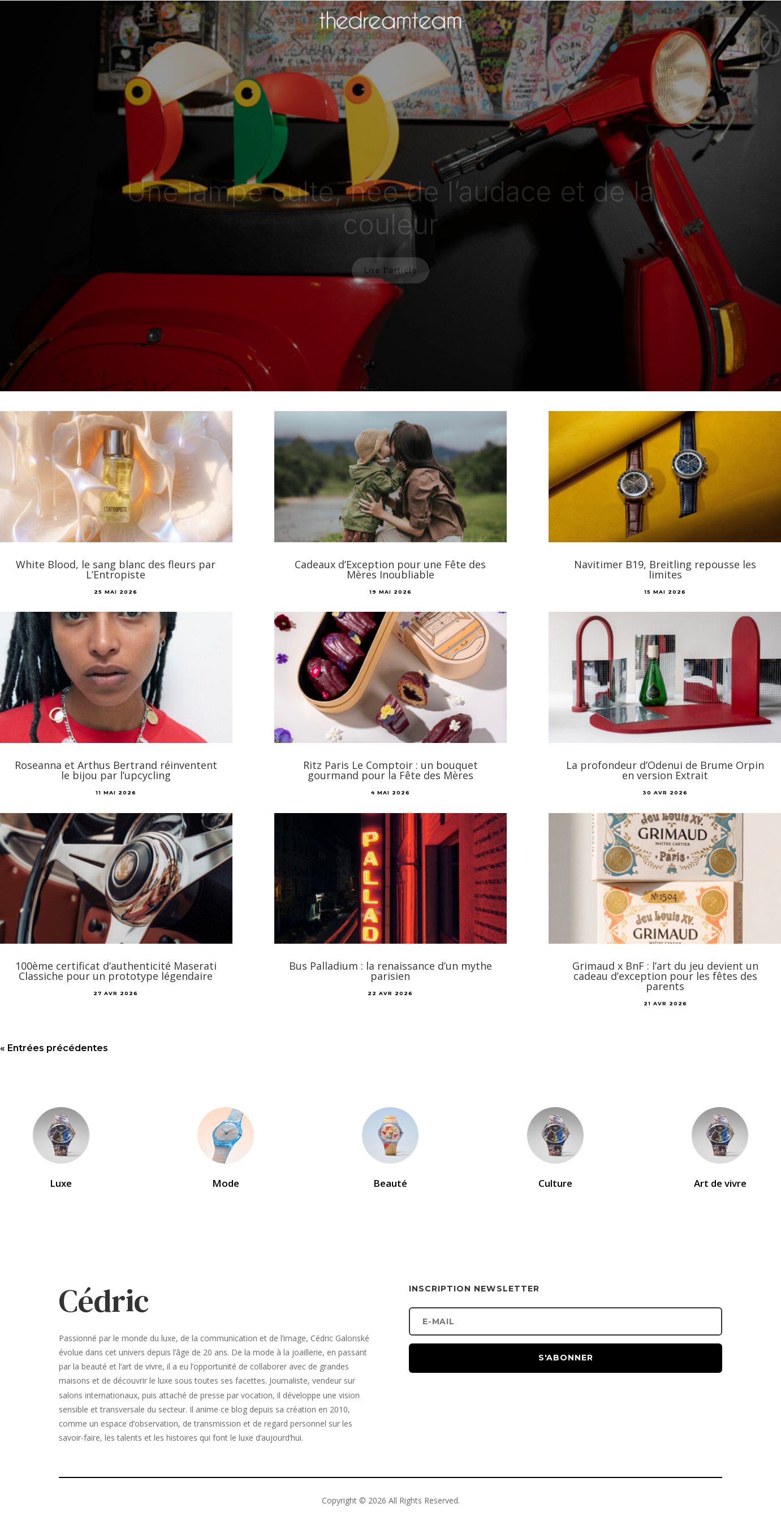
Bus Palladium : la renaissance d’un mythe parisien (390, 971)
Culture (555, 1183)
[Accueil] (390, 37)
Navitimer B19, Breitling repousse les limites (665, 569)
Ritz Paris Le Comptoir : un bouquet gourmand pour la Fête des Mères (390, 770)
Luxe (61, 1183)
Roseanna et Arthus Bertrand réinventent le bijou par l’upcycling (116, 770)
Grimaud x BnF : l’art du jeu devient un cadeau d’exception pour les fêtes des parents (665, 976)
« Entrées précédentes (54, 1048)
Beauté (390, 1183)
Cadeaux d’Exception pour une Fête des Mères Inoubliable (390, 569)
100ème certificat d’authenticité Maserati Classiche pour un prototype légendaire (116, 971)
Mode (225, 1183)
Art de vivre (720, 1183)
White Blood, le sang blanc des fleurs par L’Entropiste (115, 569)
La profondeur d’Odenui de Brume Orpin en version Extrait (665, 770)
